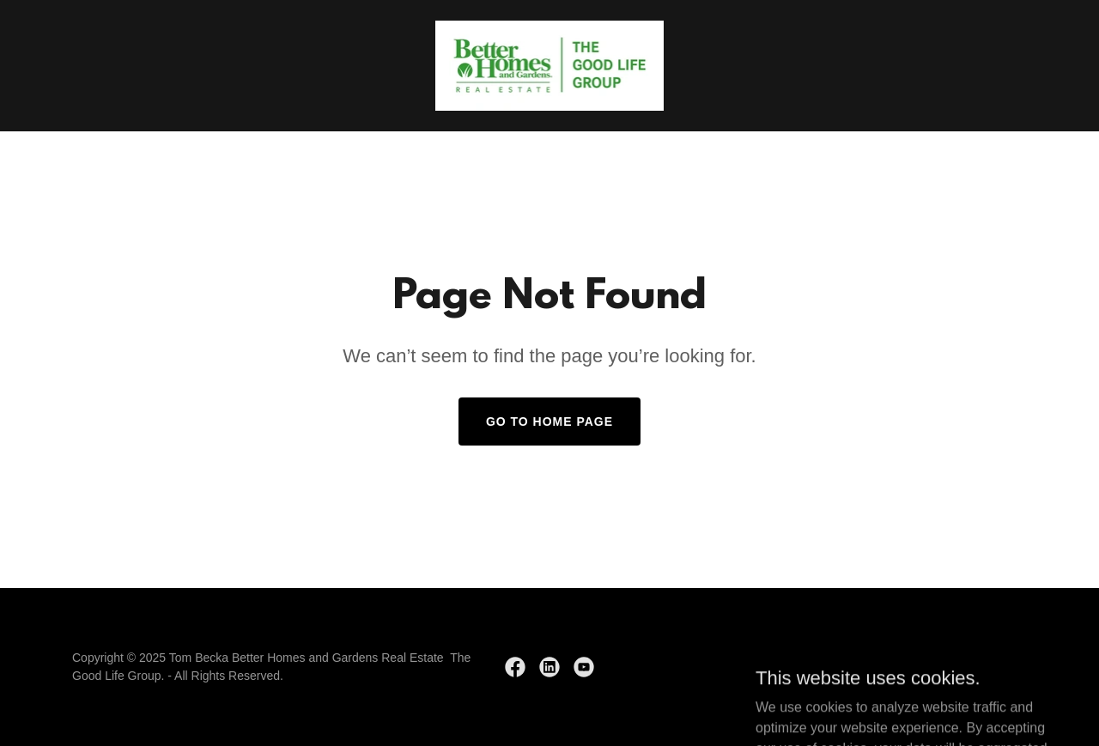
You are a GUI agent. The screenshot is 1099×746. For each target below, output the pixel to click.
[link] (550, 65)
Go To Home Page (549, 421)
